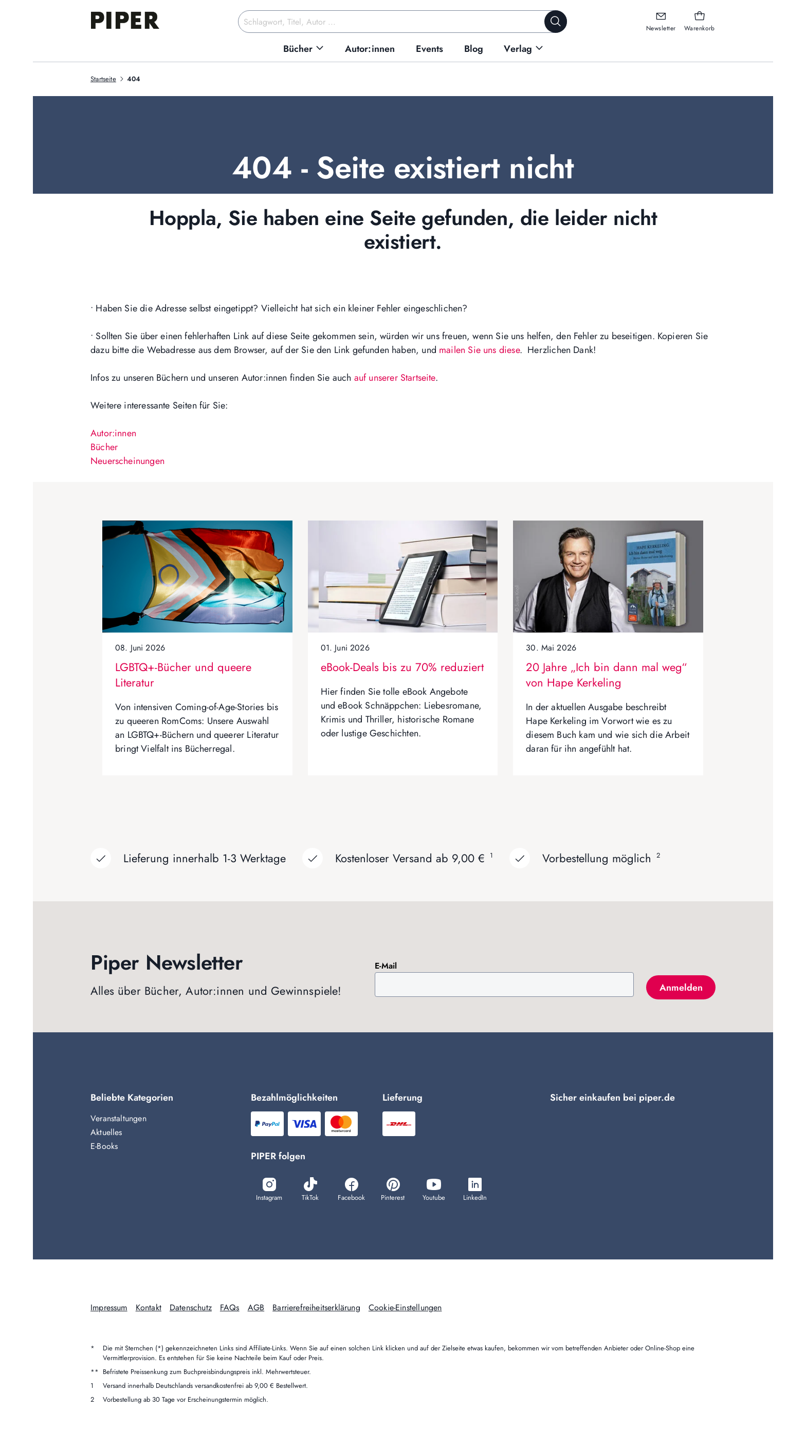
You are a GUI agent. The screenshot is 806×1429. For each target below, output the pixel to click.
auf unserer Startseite (394, 377)
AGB (256, 1307)
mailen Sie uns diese (479, 350)
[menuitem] (303, 49)
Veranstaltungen (118, 1118)
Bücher (104, 447)
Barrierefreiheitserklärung (316, 1307)
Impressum (108, 1307)
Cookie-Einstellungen (405, 1307)
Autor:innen (113, 433)
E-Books (104, 1146)
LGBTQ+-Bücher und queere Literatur (183, 675)
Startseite (103, 79)
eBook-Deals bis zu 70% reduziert (402, 667)
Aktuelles (106, 1132)
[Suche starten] (555, 21)
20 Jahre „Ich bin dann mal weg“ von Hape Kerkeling (606, 675)
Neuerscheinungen (127, 461)
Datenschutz (191, 1307)
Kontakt (148, 1307)
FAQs (230, 1307)
